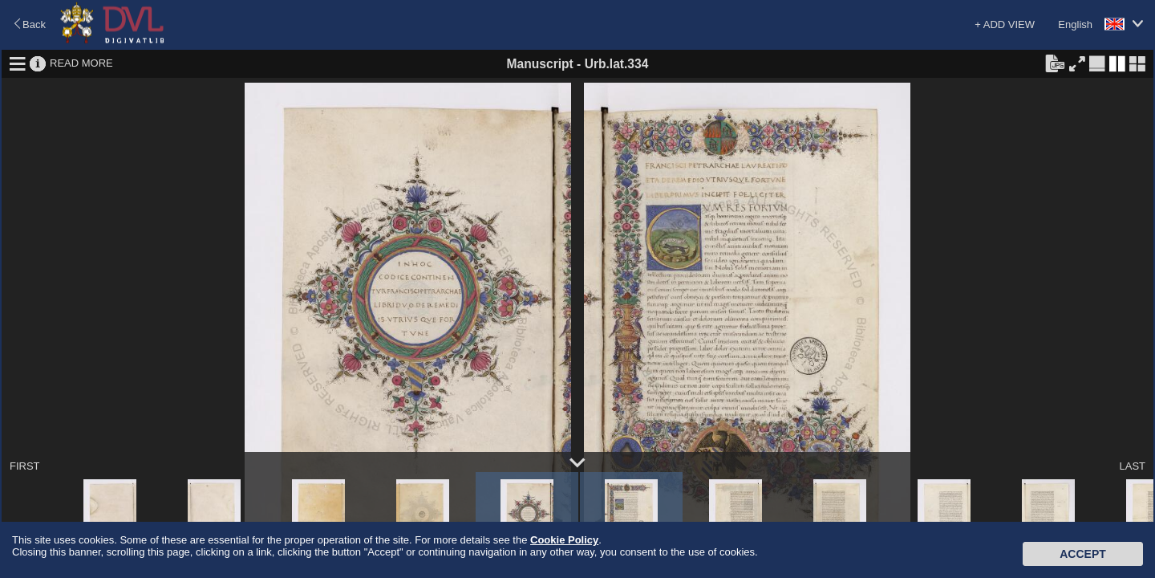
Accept (1083, 553)
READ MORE (81, 63)
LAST (1132, 466)
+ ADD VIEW (1005, 24)
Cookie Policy (564, 540)
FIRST (25, 466)
